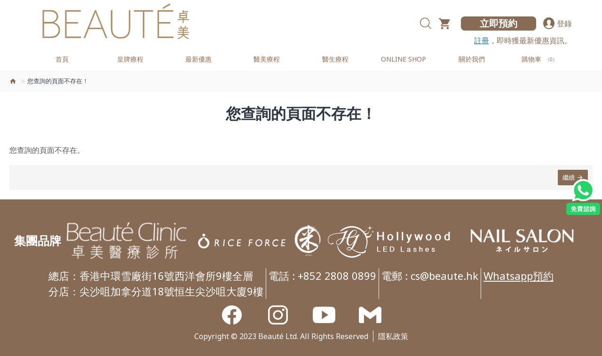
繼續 (568, 177)
